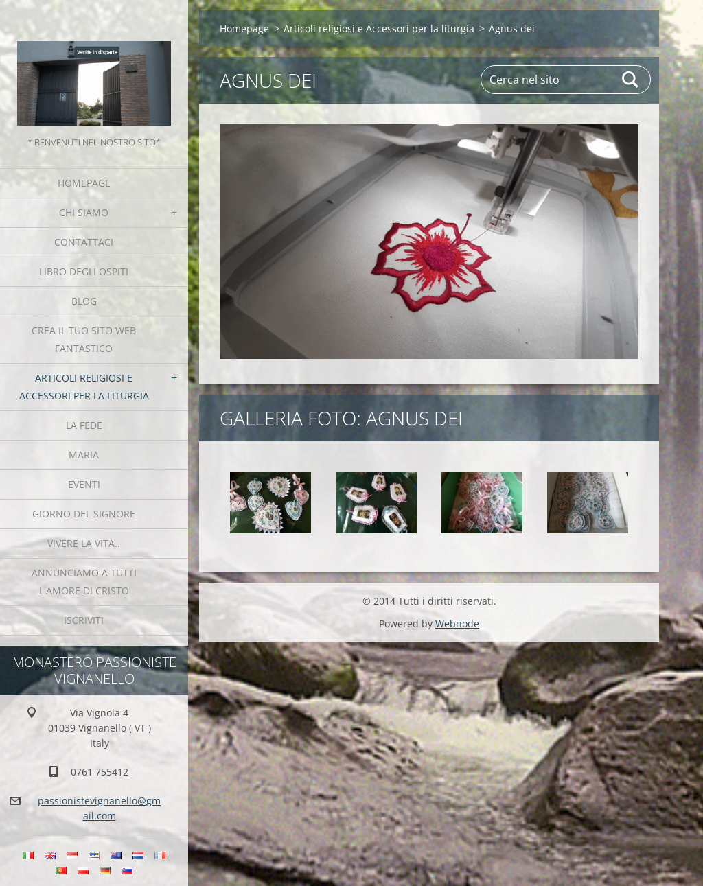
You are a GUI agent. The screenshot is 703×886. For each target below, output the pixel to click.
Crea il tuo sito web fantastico (84, 339)
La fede (84, 425)
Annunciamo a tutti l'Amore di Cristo (84, 581)
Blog (84, 300)
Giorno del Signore (83, 513)
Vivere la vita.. (83, 543)
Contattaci (83, 241)
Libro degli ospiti (83, 271)
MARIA (84, 454)
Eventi (84, 484)
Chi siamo (83, 212)
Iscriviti (84, 620)
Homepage (84, 182)
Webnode (457, 623)
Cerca (631, 79)
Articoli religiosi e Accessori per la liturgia (84, 386)
